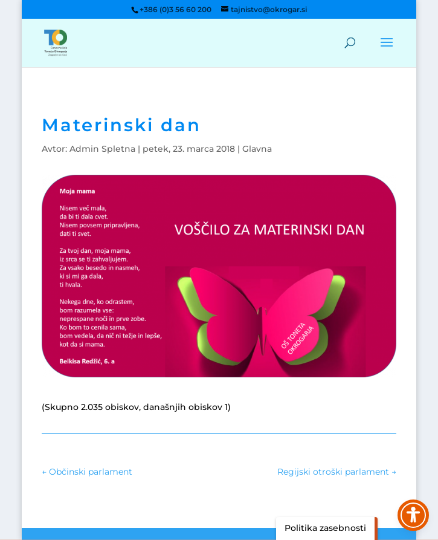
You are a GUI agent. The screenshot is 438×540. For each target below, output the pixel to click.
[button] (386, 50)
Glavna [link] (257, 148)
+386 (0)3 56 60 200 (175, 9)
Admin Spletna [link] (102, 148)
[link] (55, 42)
